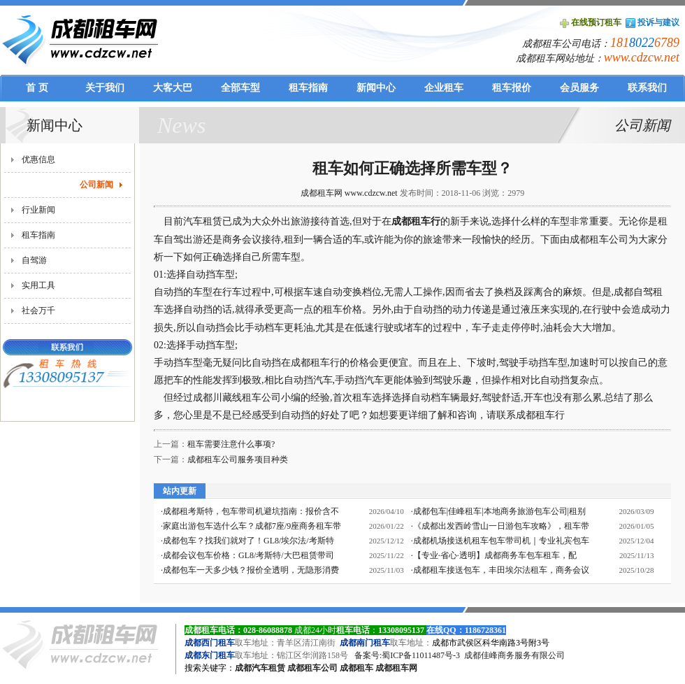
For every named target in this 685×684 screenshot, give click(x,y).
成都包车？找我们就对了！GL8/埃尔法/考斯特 (248, 541)
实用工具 (38, 285)
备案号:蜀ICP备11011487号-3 (407, 655)
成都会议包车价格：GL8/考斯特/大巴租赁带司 (248, 555)
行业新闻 (38, 210)
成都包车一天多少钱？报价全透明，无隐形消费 (251, 570)
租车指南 (38, 235)
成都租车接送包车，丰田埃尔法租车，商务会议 (501, 570)
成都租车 (356, 668)
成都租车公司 (312, 668)
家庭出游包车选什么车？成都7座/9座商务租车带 (252, 526)
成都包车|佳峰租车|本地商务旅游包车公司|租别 (499, 511)
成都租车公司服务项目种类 (237, 459)
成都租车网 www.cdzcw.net (349, 193)
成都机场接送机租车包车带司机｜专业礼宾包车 (501, 541)
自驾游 (34, 260)
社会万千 (38, 310)
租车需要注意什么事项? (231, 444)
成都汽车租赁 (260, 668)
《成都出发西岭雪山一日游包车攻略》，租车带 (501, 526)
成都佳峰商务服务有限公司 (514, 655)
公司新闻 (96, 185)
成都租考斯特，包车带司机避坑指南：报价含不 (251, 511)
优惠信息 (38, 159)
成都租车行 (415, 221)
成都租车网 (396, 668)
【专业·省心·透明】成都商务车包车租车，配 (495, 555)
